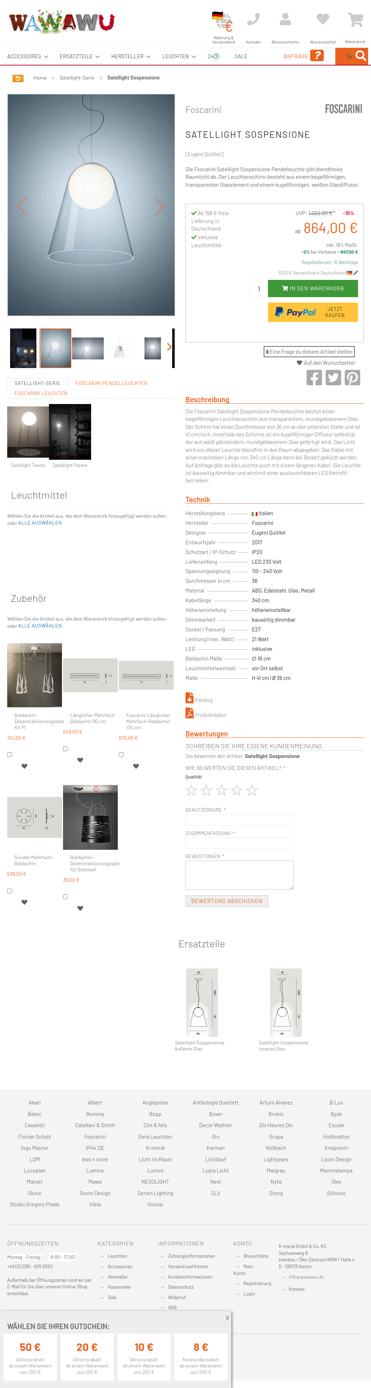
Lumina (95, 1170)
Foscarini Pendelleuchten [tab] (112, 400)
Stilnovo (336, 1193)
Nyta (276, 1181)
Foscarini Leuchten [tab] (41, 410)
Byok (336, 1114)
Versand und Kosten (188, 1266)
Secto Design (95, 1193)
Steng (276, 1193)
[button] (21, 222)
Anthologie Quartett (215, 1102)
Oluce (34, 1193)
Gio (215, 1136)
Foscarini (204, 126)
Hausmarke (119, 1287)
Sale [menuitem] (235, 56)
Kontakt (297, 1289)
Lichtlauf (215, 1159)
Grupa (276, 1136)
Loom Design (336, 1159)
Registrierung (257, 1283)
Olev (336, 1181)
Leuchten (117, 1256)
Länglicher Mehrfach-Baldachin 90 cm (93, 735)
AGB (172, 1307)
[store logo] (62, 22)
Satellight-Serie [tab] (38, 400)
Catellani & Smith (95, 1125)
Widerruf (177, 1297)
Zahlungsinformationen (191, 1256)
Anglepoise (155, 1102)
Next (215, 1181)
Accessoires (120, 1266)
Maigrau (276, 1170)
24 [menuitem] (210, 64)
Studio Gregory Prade (34, 1204)
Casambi (34, 1125)
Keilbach (276, 1147)
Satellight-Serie (77, 94)
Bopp (155, 1114)
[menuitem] (25, 56)
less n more (95, 1159)
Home (39, 94)
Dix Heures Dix (276, 1125)
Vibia (95, 1204)
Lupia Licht (215, 1170)
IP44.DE (95, 1147)
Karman (216, 1147)
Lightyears (276, 1159)
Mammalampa (336, 1170)
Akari (35, 1102)
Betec (34, 1114)
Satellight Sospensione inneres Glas (283, 1063)
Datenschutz (181, 1287)
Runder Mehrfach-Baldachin (33, 877)
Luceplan (34, 1170)
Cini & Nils (155, 1125)
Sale (112, 1297)
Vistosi (155, 1204)
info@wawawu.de (306, 1277)
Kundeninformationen (190, 1277)
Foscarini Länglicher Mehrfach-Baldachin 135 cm (148, 738)
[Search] (301, 90)
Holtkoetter (336, 1136)
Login (249, 1294)
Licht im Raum (155, 1159)
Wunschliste (255, 1256)
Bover (216, 1114)
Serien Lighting (155, 1193)
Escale (336, 1125)
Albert (95, 1102)
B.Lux (336, 1102)
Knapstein (336, 1147)
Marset (35, 1181)
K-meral (155, 1147)
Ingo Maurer (34, 1147)
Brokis (275, 1114)
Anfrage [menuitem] (270, 65)
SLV (215, 1193)
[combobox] (333, 65)
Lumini (155, 1170)
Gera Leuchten (155, 1136)
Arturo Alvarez (275, 1102)
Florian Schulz (34, 1136)
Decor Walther (215, 1125)
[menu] (185, 65)
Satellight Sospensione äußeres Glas (199, 1063)
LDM (35, 1159)
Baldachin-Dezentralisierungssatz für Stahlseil (95, 880)
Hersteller (118, 1277)
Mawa (95, 1181)
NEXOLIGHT (155, 1181)
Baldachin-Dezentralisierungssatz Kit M (39, 738)
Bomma (95, 1114)
